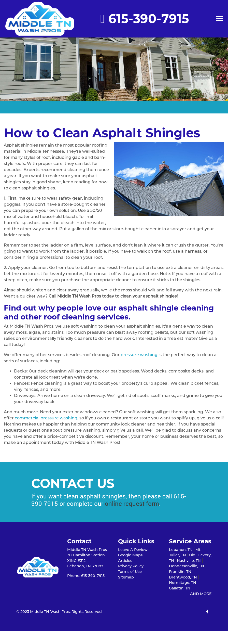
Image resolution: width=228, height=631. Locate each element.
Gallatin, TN (179, 588)
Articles (125, 560)
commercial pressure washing (46, 418)
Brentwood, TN (183, 577)
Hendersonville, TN (186, 566)
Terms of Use (130, 571)
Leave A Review (133, 549)
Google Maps (130, 555)
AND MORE (201, 593)
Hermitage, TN (182, 582)
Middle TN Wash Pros (50, 611)
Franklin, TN (180, 571)
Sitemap (126, 577)
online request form (132, 503)
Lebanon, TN (181, 549)
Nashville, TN (189, 560)
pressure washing (139, 354)
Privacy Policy (131, 566)
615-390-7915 (144, 18)
